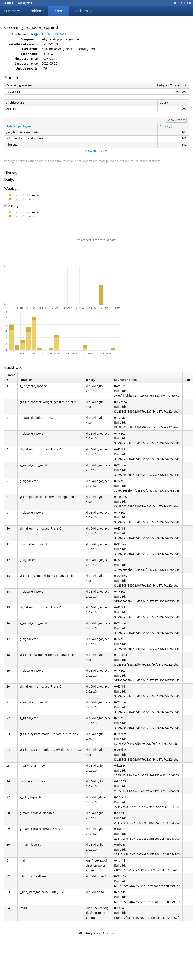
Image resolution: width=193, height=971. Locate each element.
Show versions (176, 120)
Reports (58, 10)
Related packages (18, 126)
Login (185, 3)
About (111, 933)
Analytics (18, 3)
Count (164, 126)
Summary (12, 10)
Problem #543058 (54, 34)
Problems (36, 10)
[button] (36, 34)
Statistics (83, 10)
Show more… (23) (96, 151)
